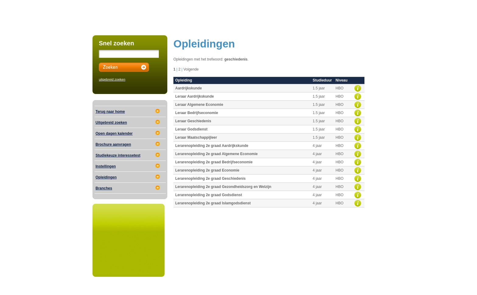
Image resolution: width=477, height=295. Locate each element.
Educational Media (161, 288)
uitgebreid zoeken (112, 79)
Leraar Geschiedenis (193, 121)
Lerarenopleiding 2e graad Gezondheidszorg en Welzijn (223, 187)
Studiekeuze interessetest (118, 155)
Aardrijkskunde (188, 88)
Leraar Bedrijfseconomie (196, 113)
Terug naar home (110, 111)
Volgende (191, 69)
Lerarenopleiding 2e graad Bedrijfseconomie (213, 162)
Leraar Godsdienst (191, 129)
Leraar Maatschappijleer (196, 137)
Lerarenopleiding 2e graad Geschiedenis (210, 178)
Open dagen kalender (114, 133)
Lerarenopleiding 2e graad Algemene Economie (216, 154)
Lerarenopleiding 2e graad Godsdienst (208, 195)
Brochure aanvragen (113, 144)
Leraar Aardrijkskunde (194, 96)
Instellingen (106, 166)
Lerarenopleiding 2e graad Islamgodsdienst (213, 203)
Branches (104, 188)
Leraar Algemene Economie (199, 104)
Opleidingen (106, 177)
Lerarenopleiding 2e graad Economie (207, 170)
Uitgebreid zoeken (111, 122)
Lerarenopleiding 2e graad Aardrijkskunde (211, 146)
